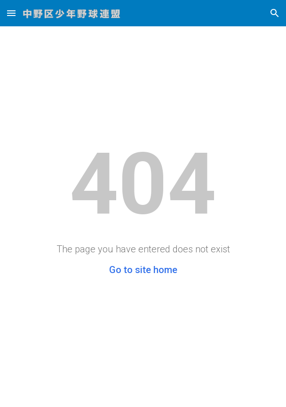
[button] (11, 13)
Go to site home (143, 269)
